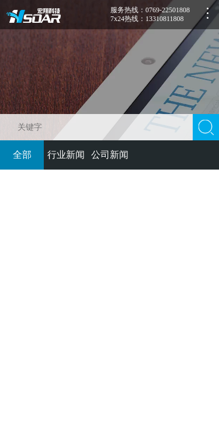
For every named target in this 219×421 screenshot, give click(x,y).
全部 (22, 155)
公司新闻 (109, 155)
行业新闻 (66, 155)
